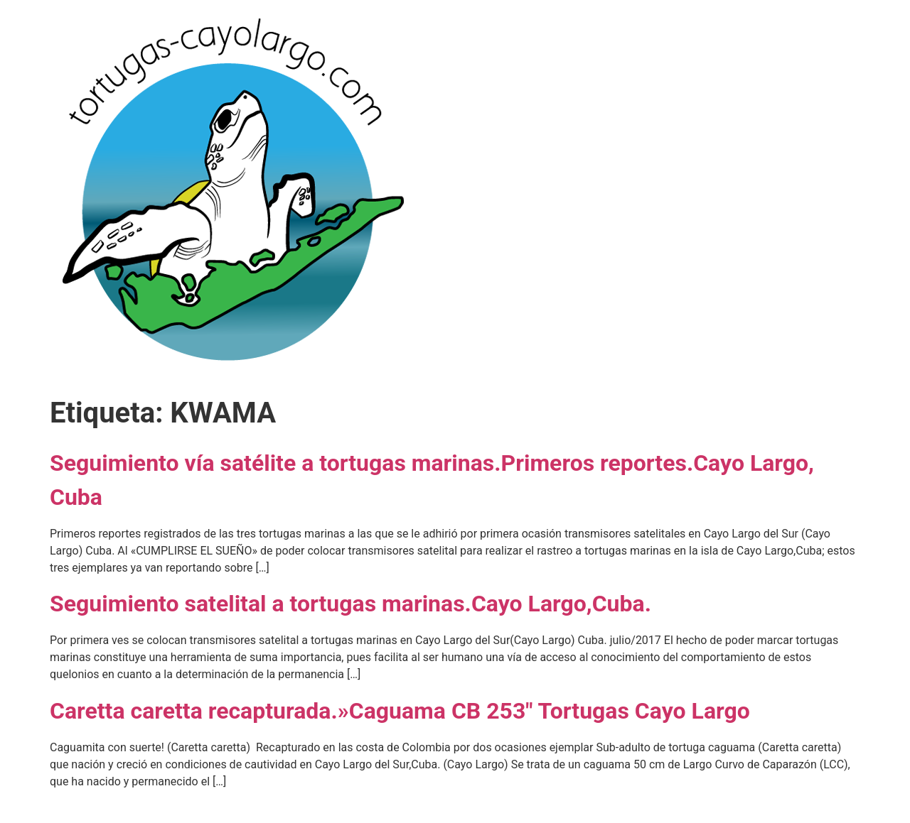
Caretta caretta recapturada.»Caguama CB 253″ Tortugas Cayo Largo (400, 710)
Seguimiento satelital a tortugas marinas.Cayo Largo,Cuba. (350, 603)
